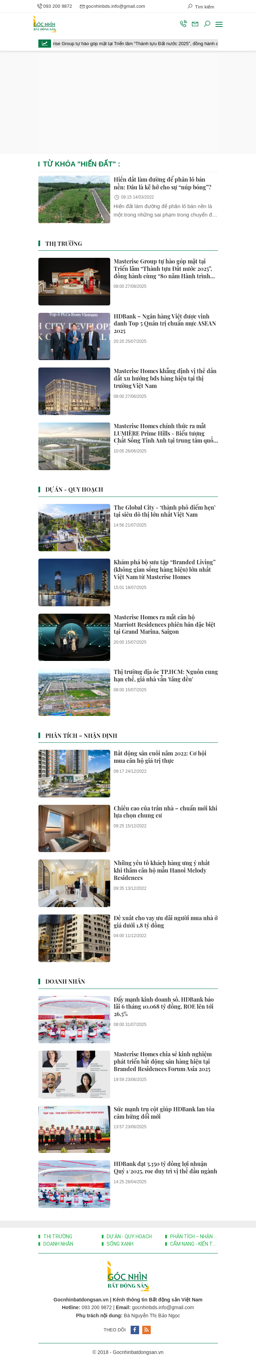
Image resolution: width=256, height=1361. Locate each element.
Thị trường (63, 243)
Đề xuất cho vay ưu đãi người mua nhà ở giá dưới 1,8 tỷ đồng (166, 922)
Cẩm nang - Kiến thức (193, 1244)
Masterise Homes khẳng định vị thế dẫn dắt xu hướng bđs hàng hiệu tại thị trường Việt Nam (165, 378)
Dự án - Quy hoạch (74, 489)
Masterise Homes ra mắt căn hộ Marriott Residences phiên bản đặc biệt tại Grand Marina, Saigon (165, 625)
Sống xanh (119, 1244)
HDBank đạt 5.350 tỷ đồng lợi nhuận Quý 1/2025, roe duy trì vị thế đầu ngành (165, 1167)
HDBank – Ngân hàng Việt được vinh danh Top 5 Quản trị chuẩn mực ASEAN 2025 (165, 324)
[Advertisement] (128, 102)
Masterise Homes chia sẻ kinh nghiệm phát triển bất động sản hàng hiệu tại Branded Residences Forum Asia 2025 (163, 1062)
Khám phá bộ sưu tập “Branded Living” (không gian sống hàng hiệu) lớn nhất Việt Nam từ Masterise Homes (165, 570)
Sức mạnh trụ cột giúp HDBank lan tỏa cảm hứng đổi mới (164, 1113)
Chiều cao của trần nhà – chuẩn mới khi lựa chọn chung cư (165, 812)
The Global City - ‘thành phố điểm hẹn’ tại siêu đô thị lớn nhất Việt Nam (165, 511)
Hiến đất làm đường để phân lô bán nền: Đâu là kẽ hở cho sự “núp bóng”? (162, 183)
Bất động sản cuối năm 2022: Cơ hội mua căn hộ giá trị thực (160, 757)
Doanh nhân (65, 981)
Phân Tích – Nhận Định (81, 735)
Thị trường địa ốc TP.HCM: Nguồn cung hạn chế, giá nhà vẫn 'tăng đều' (166, 675)
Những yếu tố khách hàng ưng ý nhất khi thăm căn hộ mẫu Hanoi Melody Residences (162, 870)
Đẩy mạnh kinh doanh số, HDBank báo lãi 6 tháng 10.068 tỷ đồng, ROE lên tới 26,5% (164, 1007)
